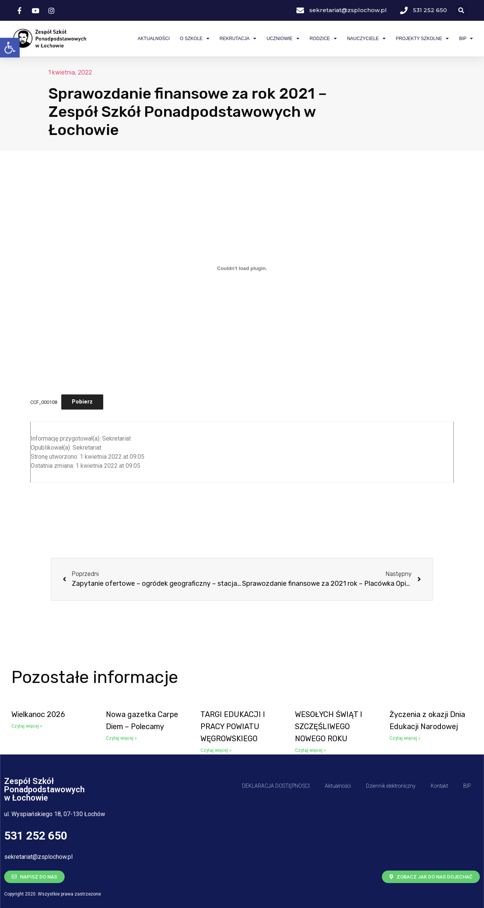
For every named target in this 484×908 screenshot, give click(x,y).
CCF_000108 (43, 402)
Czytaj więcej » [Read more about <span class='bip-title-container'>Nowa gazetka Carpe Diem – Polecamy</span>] (121, 738)
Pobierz (82, 402)
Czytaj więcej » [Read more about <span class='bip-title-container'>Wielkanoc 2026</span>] (26, 726)
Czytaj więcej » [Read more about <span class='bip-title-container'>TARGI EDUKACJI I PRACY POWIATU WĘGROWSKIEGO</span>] (215, 750)
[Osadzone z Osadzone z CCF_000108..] (242, 268)
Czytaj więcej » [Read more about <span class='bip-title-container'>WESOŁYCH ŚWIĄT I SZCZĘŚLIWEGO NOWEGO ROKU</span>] (310, 750)
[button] (10, 47)
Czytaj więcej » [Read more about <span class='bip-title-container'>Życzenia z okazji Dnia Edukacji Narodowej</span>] (404, 738)
